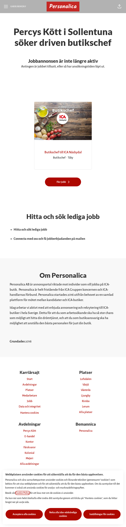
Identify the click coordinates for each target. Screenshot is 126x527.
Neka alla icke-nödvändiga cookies (63, 514)
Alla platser (85, 412)
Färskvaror (29, 447)
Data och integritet (30, 406)
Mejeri (29, 458)
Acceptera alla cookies (24, 514)
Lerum (85, 406)
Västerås (86, 390)
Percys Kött (29, 430)
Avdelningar (29, 384)
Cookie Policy (22, 493)
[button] (119, 6)
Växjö (86, 384)
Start (29, 379)
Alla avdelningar (29, 463)
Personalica (85, 430)
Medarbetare (29, 395)
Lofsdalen (85, 379)
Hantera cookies (29, 412)
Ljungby (85, 395)
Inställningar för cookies (102, 514)
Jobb (29, 401)
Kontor (30, 441)
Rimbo (86, 401)
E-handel (29, 436)
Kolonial (29, 453)
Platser (29, 390)
